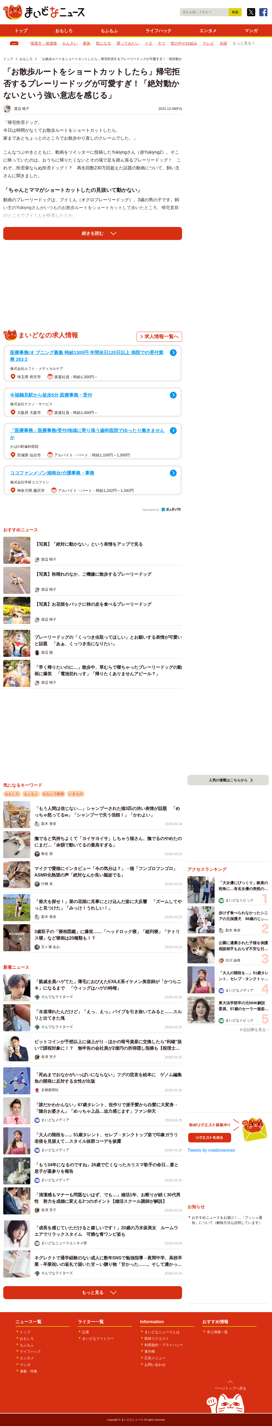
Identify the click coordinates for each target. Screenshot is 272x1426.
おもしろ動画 (53, 794)
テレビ (208, 43)
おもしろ (64, 30)
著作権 (149, 1351)
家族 (86, 43)
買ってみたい (127, 43)
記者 (85, 1332)
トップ (20, 30)
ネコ (161, 43)
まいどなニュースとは (162, 1332)
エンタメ (208, 30)
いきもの (76, 794)
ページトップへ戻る (230, 1388)
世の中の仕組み (184, 43)
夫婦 (223, 43)
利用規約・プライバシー (163, 1345)
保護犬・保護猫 (43, 43)
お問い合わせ (155, 1365)
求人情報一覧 (217, 1332)
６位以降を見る (252, 1030)
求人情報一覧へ (161, 336)
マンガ (251, 30)
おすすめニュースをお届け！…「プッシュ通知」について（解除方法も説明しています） (227, 1220)
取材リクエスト (156, 1338)
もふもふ (109, 30)
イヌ (148, 43)
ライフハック (158, 30)
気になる (103, 43)
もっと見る (241, 43)
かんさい (69, 43)
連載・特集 (28, 1371)
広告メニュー (155, 1358)
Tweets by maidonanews (211, 1150)
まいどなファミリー (98, 1338)
